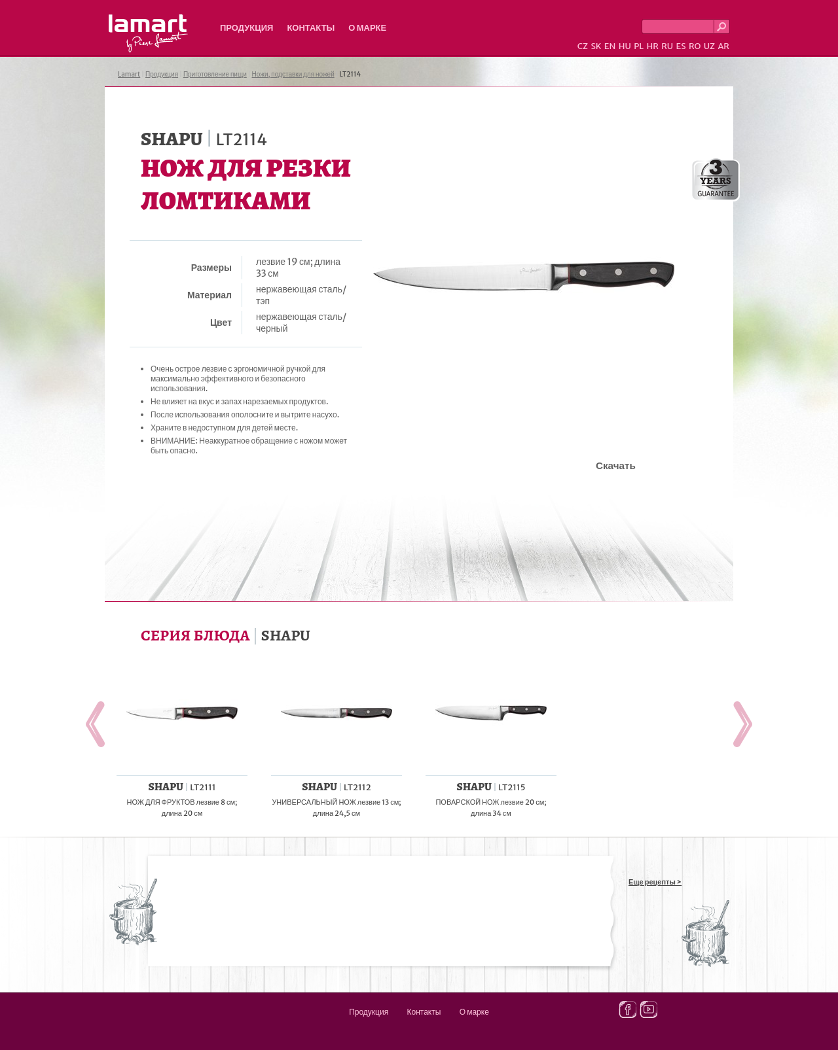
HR (652, 46)
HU (625, 46)
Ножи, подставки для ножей (293, 74)
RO (695, 46)
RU (667, 46)
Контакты (311, 27)
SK (596, 46)
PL (639, 46)
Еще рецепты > (655, 881)
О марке (367, 27)
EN (610, 46)
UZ (709, 46)
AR (723, 46)
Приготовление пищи (215, 74)
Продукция (246, 27)
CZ (582, 46)
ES (681, 46)
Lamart (148, 33)
